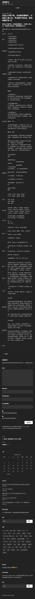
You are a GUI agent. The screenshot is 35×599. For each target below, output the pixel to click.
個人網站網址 (5, 403)
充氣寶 (23, 533)
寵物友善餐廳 (21, 539)
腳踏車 (30, 544)
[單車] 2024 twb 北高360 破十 (9, 498)
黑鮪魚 (4, 552)
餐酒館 (13, 550)
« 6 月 (8, 474)
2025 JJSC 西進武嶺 (7, 489)
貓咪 (16, 547)
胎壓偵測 (24, 544)
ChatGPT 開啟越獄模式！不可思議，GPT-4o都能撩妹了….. (17, 502)
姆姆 (30, 536)
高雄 (18, 550)
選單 (17, 8)
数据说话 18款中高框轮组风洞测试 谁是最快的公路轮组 (16, 484)
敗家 (15, 541)
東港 (23, 541)
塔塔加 (26, 536)
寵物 (8, 539)
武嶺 (4, 544)
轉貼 (25, 547)
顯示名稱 (4, 388)
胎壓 (19, 544)
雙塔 (4, 550)
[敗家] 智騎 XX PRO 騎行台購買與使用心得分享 (14, 493)
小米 (27, 539)
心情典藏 (6, 353)
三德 (14, 533)
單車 (21, 536)
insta (23, 530)
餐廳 (8, 550)
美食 (15, 544)
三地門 (9, 533)
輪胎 (21, 547)
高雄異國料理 (24, 550)
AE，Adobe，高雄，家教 (9, 530)
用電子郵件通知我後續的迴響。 (10, 413)
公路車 (29, 533)
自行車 (4, 547)
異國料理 (9, 544)
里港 (29, 547)
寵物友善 (13, 539)
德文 (10, 541)
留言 (3, 368)
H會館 (18, 530)
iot (27, 530)
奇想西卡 (5, 2)
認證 (9, 547)
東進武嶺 (28, 541)
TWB (4, 533)
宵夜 (4, 539)
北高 (17, 536)
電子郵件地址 (6, 396)
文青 (19, 541)
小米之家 (5, 541)
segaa (10, 13)
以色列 (18, 533)
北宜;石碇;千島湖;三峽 (8, 536)
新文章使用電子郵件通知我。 (9, 418)
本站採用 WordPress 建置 (8, 595)
